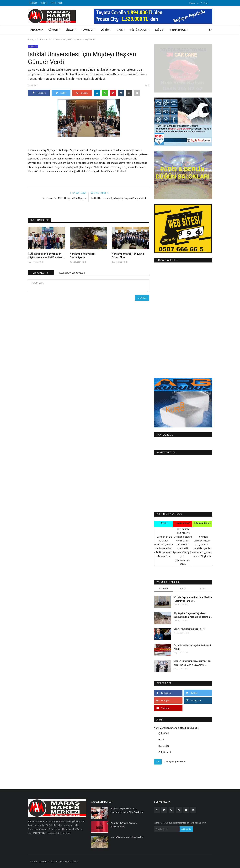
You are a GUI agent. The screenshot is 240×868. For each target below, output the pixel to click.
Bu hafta (163, 588)
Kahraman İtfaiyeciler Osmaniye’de (82, 255)
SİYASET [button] (71, 29)
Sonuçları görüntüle (175, 761)
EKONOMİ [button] (89, 29)
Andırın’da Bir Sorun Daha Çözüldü (127, 837)
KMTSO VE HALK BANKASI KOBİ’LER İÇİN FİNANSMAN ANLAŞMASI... (192, 663)
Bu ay (183, 588)
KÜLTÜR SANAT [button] (140, 29)
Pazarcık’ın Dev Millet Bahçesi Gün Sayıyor (64, 198)
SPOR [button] (121, 29)
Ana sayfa (37, 29)
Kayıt (206, 3)
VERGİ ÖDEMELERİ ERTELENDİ (189, 629)
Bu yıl (202, 588)
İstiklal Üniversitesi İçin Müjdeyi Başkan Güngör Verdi (118, 198)
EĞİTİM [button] (106, 29)
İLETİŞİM (33, 3)
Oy (157, 761)
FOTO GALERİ (57, 3)
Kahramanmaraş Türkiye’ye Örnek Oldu (128, 255)
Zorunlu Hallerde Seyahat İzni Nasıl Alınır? (192, 647)
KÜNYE (44, 3)
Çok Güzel (163, 733)
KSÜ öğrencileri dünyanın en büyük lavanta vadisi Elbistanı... (46, 255)
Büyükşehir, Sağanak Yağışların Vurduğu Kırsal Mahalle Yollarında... (193, 615)
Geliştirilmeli (164, 752)
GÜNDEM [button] (54, 29)
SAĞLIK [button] (160, 29)
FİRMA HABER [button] (179, 29)
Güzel (161, 739)
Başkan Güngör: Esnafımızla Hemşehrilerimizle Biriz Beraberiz (127, 810)
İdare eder (163, 745)
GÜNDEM (43, 39)
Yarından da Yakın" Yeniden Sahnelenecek (124, 825)
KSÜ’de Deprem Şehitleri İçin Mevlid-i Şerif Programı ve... (193, 599)
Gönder (142, 297)
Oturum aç (194, 3)
